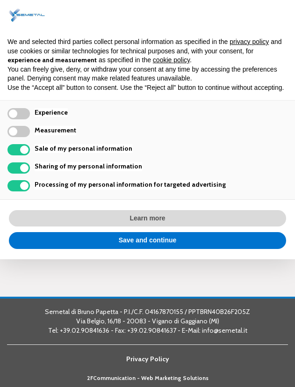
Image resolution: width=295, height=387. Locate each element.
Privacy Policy (147, 359)
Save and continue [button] (148, 240)
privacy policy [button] (249, 41)
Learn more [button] (147, 218)
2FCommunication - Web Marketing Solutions (148, 378)
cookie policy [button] (171, 60)
